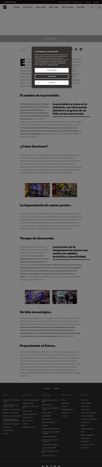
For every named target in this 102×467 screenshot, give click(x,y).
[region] (52, 67)
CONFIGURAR (52, 76)
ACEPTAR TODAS (51, 70)
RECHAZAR (52, 82)
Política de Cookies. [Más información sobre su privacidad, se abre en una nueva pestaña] (53, 64)
